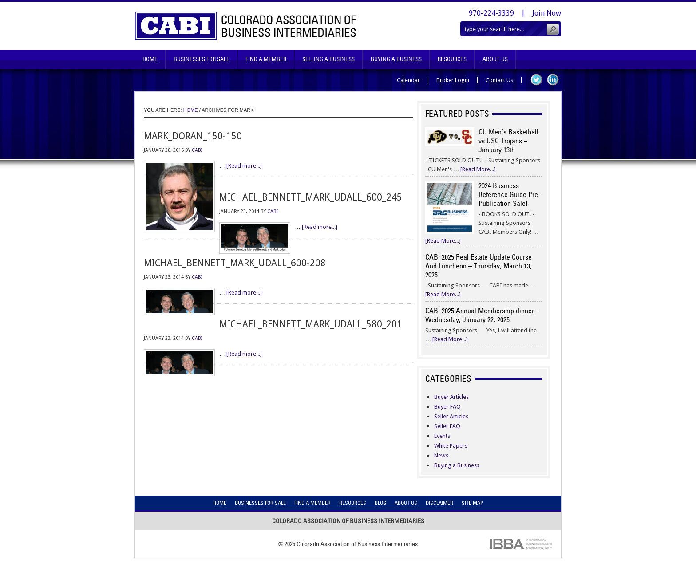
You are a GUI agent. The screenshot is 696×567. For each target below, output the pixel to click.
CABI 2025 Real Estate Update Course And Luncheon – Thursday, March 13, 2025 (478, 265)
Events (442, 436)
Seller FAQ (447, 426)
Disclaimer (439, 503)
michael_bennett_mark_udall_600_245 (310, 197)
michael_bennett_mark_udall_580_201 (310, 324)
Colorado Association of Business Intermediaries (245, 26)
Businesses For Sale (201, 59)
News (441, 455)
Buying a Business (456, 465)
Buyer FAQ (447, 406)
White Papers (450, 445)
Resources (452, 59)
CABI (197, 150)
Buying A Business (396, 59)
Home (150, 59)
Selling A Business (328, 59)
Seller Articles (451, 416)
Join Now (546, 13)
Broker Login (452, 80)
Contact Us (499, 80)
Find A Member (265, 59)
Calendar (408, 80)
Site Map (472, 503)
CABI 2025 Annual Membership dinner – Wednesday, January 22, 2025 (482, 315)
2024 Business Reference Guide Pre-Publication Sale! (509, 194)
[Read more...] (244, 165)
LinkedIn (553, 80)
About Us (495, 59)
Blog (380, 503)
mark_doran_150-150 (193, 136)
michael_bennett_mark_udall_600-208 (235, 262)
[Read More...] (478, 169)
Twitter (536, 80)
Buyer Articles (451, 397)
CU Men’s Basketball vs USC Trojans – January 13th (508, 140)
